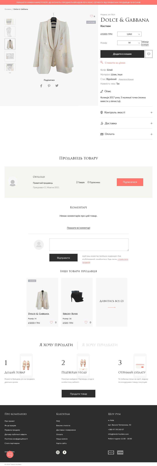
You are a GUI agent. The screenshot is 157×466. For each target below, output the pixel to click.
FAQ (58, 421)
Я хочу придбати (100, 345)
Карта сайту (61, 443)
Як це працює (10, 425)
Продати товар (78, 393)
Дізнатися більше (126, 79)
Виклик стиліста (63, 425)
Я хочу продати (56, 345)
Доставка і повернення (66, 430)
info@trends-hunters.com (118, 434)
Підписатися (130, 182)
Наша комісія (61, 439)
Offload (39, 177)
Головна (8, 9)
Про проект (10, 421)
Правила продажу (12, 430)
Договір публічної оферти (16, 434)
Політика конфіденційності (16, 439)
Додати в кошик (122, 54)
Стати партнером (12, 443)
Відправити (63, 257)
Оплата (59, 434)
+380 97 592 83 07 (116, 429)
